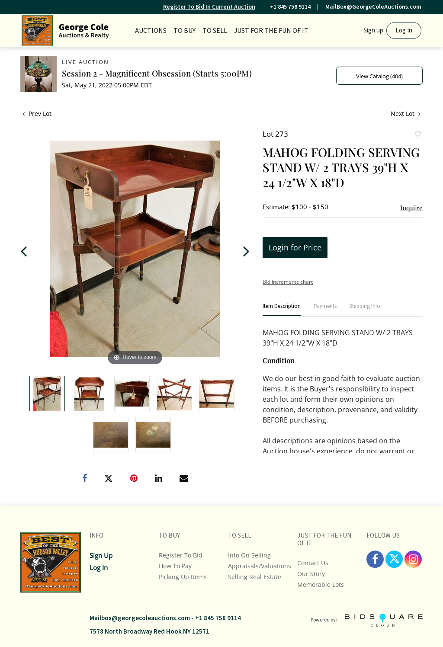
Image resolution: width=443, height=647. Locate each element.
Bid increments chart (288, 281)
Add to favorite (417, 135)
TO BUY (184, 30)
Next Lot (406, 113)
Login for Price (295, 247)
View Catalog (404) (379, 76)
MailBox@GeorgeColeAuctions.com (373, 7)
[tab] (282, 310)
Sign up (373, 30)
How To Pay (175, 566)
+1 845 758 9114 (290, 7)
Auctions (151, 30)
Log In (403, 30)
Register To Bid (180, 555)
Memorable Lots (320, 584)
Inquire (411, 207)
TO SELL (214, 30)
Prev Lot (36, 113)
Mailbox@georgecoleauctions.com (140, 618)
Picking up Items (183, 577)
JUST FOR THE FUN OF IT (271, 30)
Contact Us (312, 563)
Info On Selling (249, 555)
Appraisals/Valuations (259, 566)
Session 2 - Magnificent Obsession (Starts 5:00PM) (157, 73)
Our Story (311, 574)
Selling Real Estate (254, 577)
